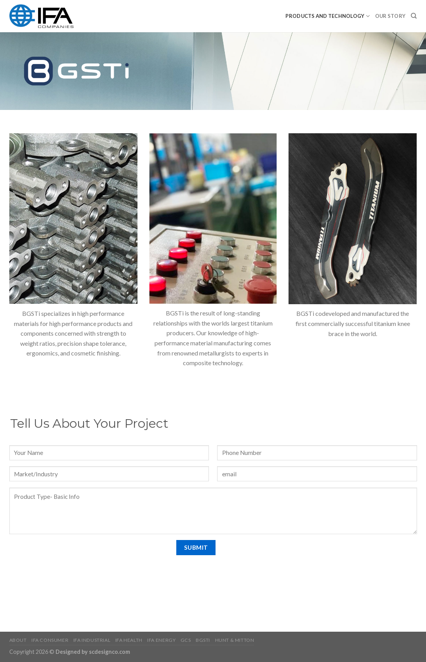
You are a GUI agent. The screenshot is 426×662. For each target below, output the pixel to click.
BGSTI (203, 640)
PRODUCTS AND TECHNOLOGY (327, 16)
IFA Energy (161, 640)
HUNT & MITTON (234, 640)
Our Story (390, 16)
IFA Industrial (92, 640)
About (18, 640)
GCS (186, 640)
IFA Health (129, 640)
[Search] (414, 16)
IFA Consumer (49, 640)
